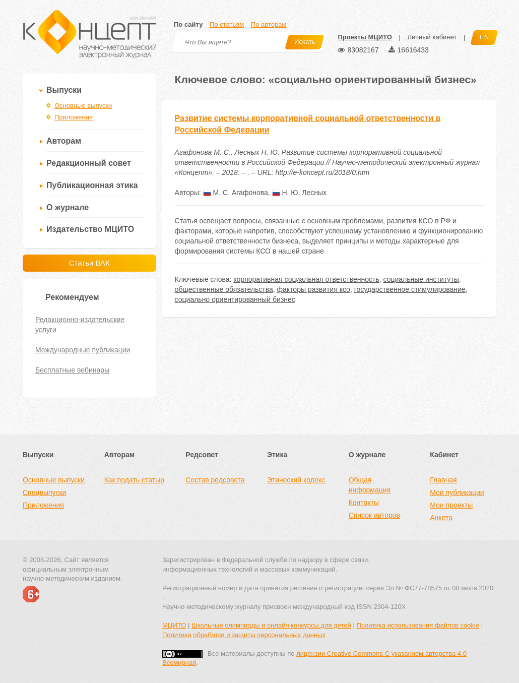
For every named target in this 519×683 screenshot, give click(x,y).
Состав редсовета (214, 480)
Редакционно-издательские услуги (79, 325)
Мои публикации (457, 492)
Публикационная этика (92, 185)
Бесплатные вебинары (72, 370)
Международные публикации (82, 350)
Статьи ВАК (89, 263)
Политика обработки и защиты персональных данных (244, 635)
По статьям (227, 24)
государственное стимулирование (410, 289)
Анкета (441, 518)
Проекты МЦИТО (365, 37)
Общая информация (370, 485)
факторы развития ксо (313, 289)
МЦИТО (174, 625)
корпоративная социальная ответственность (306, 279)
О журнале (67, 207)
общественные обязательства (224, 289)
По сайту (188, 24)
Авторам (63, 141)
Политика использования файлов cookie (417, 625)
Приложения (73, 117)
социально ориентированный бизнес (235, 299)
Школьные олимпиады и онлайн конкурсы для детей (271, 625)
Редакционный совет (88, 163)
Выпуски (64, 90)
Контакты (364, 503)
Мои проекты (451, 505)
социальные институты (421, 279)
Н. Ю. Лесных (299, 193)
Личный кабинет (432, 37)
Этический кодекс (296, 480)
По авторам (268, 24)
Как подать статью (134, 480)
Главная (443, 480)
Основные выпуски (83, 105)
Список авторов (374, 515)
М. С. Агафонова (235, 193)
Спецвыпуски (44, 492)
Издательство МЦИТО (90, 229)
